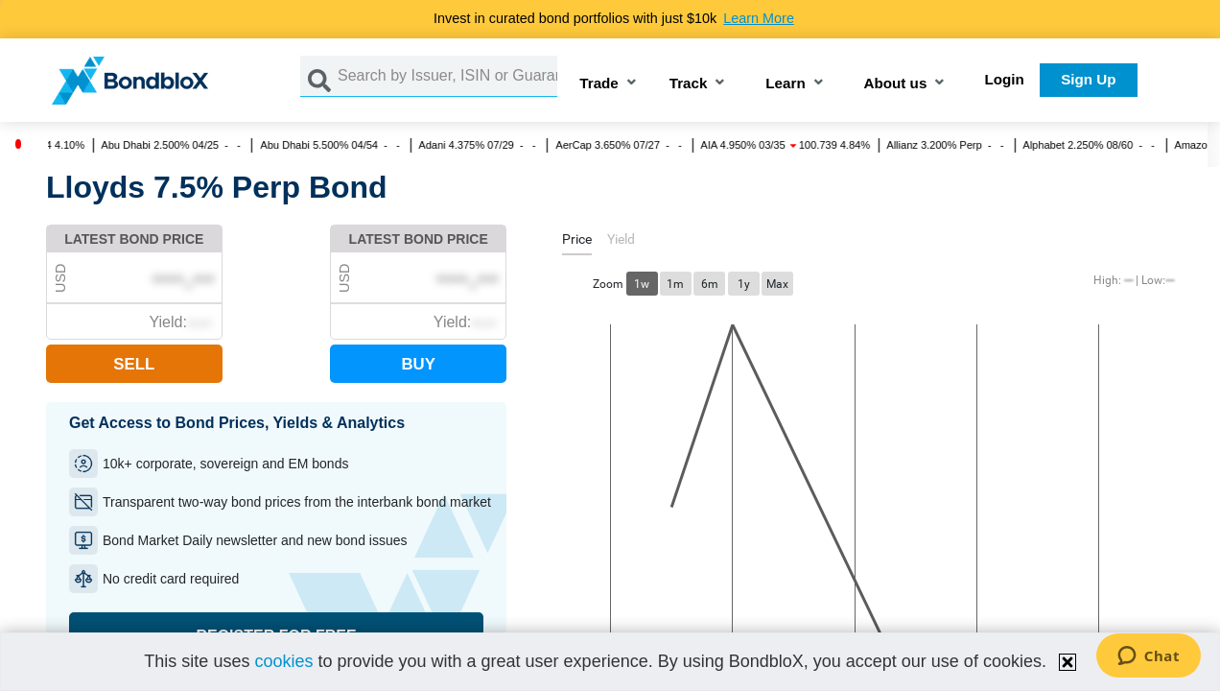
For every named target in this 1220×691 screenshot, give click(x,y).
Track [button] (688, 84)
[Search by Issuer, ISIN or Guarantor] (447, 76)
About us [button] (895, 84)
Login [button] (1004, 79)
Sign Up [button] (1088, 79)
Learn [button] (785, 84)
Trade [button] (599, 84)
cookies (283, 661)
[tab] (577, 242)
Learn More (758, 18)
